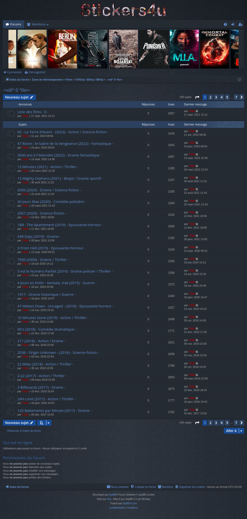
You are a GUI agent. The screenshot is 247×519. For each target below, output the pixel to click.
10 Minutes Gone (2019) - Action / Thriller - (52, 317)
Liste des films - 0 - (32, 111)
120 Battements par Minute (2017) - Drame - (54, 410)
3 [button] (216, 97)
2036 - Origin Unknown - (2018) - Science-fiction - (58, 352)
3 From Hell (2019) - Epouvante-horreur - (51, 247)
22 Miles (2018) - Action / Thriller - (45, 364)
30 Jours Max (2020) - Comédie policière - (51, 201)
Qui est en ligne (18, 442)
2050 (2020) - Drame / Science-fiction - (49, 189)
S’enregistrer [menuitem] (241, 25)
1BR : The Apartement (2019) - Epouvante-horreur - (60, 224)
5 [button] (227, 97)
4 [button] (222, 97)
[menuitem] (225, 24)
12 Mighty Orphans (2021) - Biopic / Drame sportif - (60, 178)
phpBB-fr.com (129, 503)
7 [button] (236, 97)
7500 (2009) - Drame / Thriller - (43, 259)
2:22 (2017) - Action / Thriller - (42, 375)
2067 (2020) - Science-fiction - (41, 213)
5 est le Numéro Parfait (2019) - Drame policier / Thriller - (65, 271)
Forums (15, 24)
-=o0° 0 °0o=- (17, 90)
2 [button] (211, 97)
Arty (109, 499)
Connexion (14, 72)
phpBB (112, 494)
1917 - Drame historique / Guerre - (46, 294)
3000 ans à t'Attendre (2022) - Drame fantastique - (59, 155)
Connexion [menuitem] (234, 25)
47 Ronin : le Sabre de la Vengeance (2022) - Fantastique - (65, 143)
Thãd (25, 115)
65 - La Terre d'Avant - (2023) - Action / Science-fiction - (63, 131)
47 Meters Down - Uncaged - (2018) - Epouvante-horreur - (65, 306)
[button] (197, 97)
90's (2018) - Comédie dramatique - (46, 329)
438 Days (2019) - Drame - (39, 236)
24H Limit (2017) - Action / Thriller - (46, 398)
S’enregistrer (37, 72)
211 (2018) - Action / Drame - (41, 340)
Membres (39, 24)
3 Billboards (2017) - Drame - (41, 387)
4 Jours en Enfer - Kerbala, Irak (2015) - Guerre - (56, 282)
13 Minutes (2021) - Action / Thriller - (47, 166)
